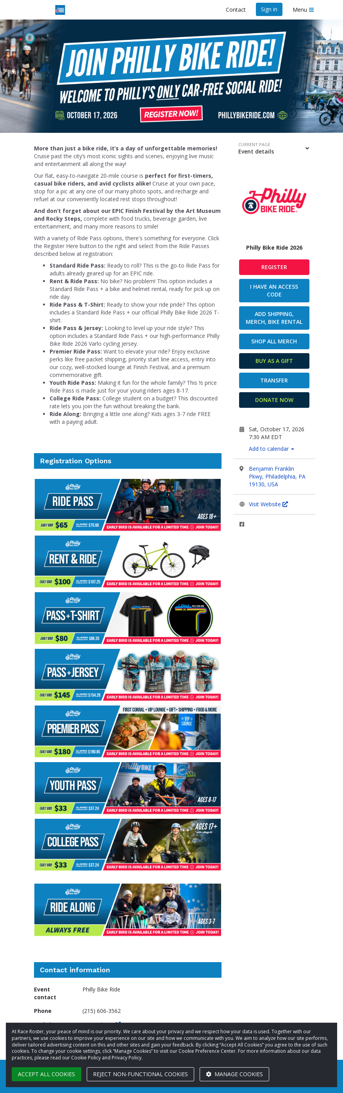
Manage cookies (234, 1074)
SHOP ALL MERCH (274, 341)
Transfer (274, 380)
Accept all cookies (46, 1074)
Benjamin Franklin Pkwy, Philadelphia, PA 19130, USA (277, 476)
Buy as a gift (274, 360)
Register (274, 267)
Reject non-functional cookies (140, 1074)
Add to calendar (271, 448)
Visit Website (268, 504)
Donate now (274, 400)
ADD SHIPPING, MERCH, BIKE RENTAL (274, 317)
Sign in (269, 9)
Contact (236, 9)
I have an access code (274, 290)
